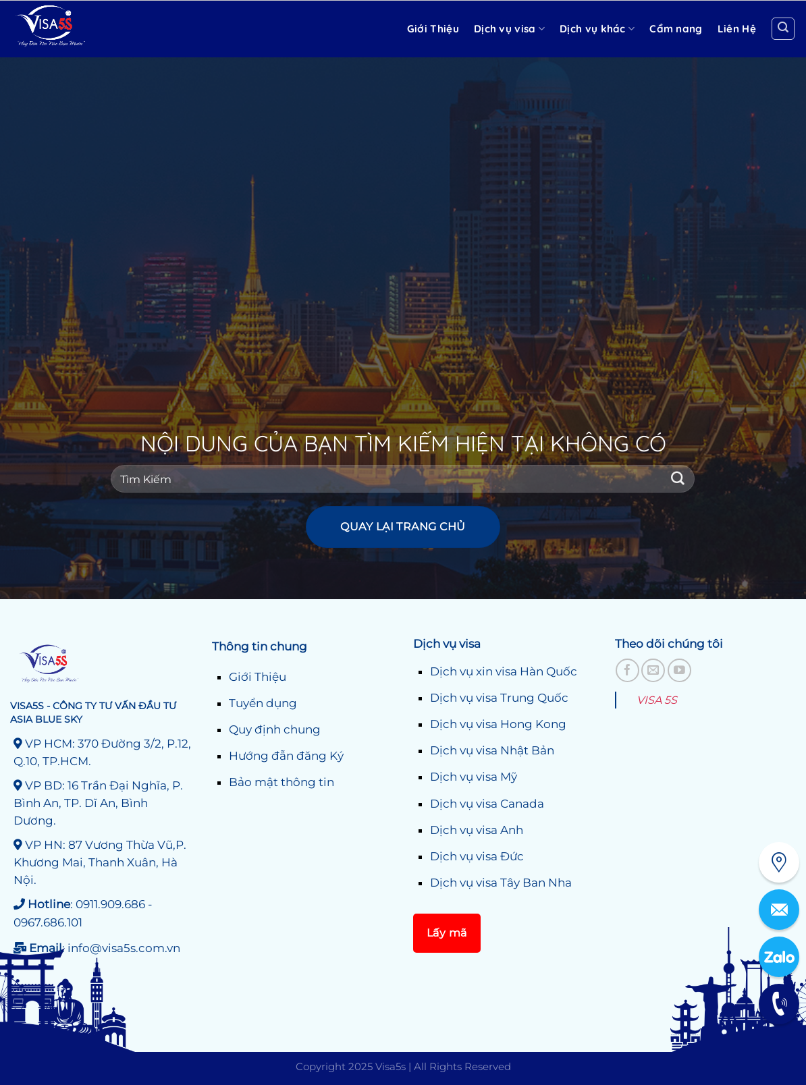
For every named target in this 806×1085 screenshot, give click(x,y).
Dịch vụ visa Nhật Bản (492, 750)
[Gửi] (678, 479)
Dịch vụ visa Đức (477, 856)
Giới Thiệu (257, 677)
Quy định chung (275, 729)
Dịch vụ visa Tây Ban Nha (501, 882)
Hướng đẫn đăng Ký (286, 755)
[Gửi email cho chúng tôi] (653, 670)
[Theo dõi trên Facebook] (627, 670)
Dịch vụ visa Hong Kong (498, 724)
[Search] (783, 29)
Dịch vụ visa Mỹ (473, 776)
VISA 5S (657, 700)
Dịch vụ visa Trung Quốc (499, 697)
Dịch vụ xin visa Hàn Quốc (503, 671)
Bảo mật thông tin (281, 782)
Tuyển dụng (263, 703)
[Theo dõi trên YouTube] (679, 670)
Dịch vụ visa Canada (487, 803)
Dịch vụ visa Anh (476, 830)
